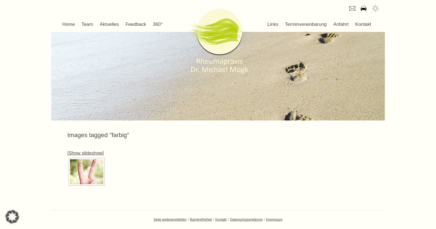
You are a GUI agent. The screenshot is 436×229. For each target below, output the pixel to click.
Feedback (135, 24)
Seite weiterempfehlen (170, 220)
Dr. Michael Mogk (218, 41)
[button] (12, 217)
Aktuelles (109, 24)
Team (87, 24)
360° (158, 24)
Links (272, 24)
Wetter (375, 8)
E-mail (352, 8)
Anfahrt (363, 8)
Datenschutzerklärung (246, 220)
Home (68, 24)
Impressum (274, 220)
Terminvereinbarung (306, 24)
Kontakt (363, 24)
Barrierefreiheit (201, 220)
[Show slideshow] (85, 153)
